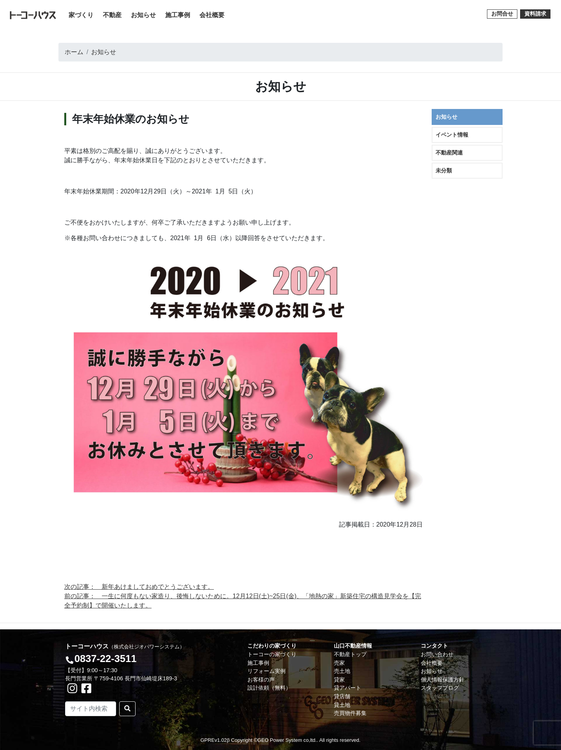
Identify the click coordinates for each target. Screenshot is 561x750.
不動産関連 (449, 152)
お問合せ (502, 14)
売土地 (342, 671)
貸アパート (347, 688)
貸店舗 (342, 696)
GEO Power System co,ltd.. (288, 740)
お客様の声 (261, 679)
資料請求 (535, 14)
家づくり (83, 14)
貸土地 (342, 705)
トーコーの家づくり (271, 654)
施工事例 (177, 15)
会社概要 (211, 15)
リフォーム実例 (266, 671)
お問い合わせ (437, 654)
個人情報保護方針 (442, 679)
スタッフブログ (440, 688)
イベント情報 (452, 135)
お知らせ (143, 15)
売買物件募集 (350, 713)
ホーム (74, 52)
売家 (339, 663)
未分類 (444, 170)
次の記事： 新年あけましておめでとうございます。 (139, 586)
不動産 (112, 15)
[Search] (90, 708)
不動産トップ (350, 654)
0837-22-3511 (105, 658)
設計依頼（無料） (269, 688)
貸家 (339, 679)
